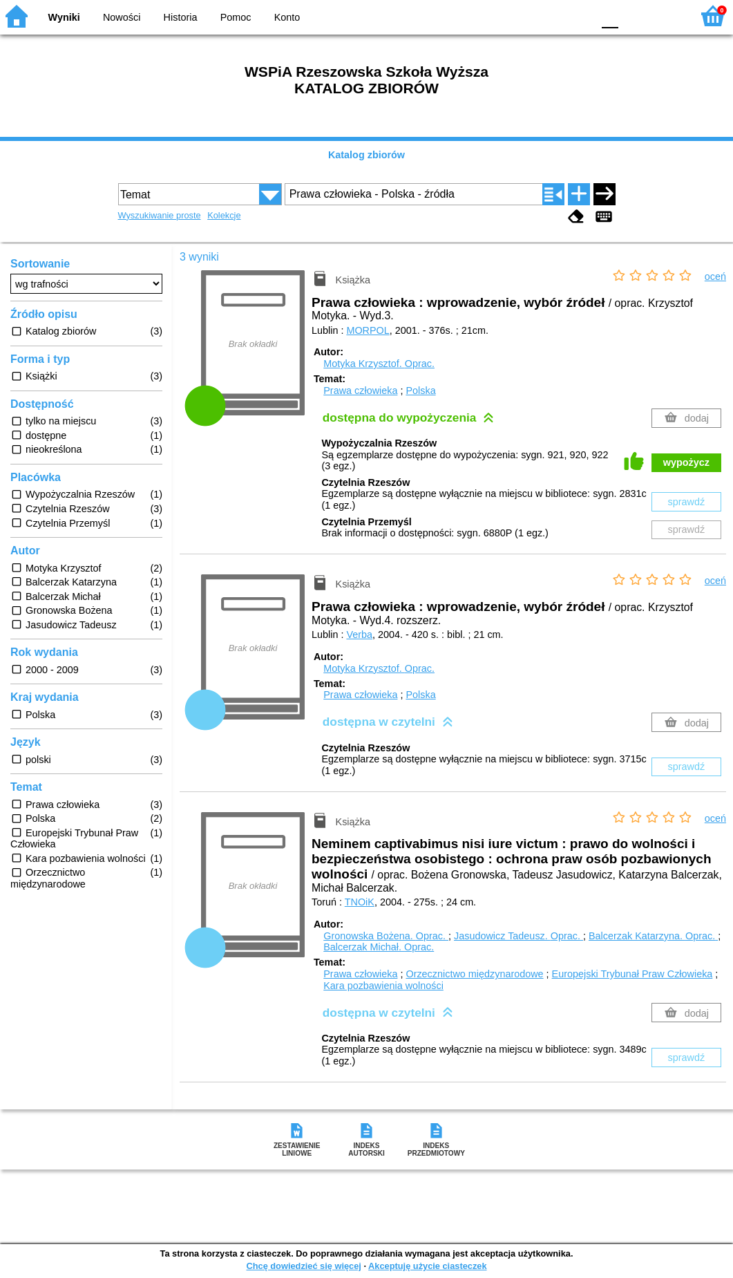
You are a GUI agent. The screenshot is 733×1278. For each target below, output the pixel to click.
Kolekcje (223, 215)
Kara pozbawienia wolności (383, 985)
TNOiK (359, 902)
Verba (359, 634)
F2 (665, 15)
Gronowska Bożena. (385, 935)
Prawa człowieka (360, 390)
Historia (181, 17)
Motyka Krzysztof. (379, 363)
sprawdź (686, 501)
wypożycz (686, 462)
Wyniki (64, 17)
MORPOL (367, 330)
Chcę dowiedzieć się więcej (303, 1266)
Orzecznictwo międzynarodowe (474, 973)
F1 (633, 15)
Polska (420, 390)
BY (578, 15)
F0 (609, 15)
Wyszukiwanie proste (159, 215)
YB (549, 15)
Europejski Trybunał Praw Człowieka (632, 973)
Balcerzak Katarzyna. (653, 935)
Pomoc (235, 17)
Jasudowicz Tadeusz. (518, 935)
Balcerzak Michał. (378, 946)
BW (522, 15)
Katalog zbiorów (366, 154)
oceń (715, 276)
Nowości (121, 17)
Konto (287, 17)
